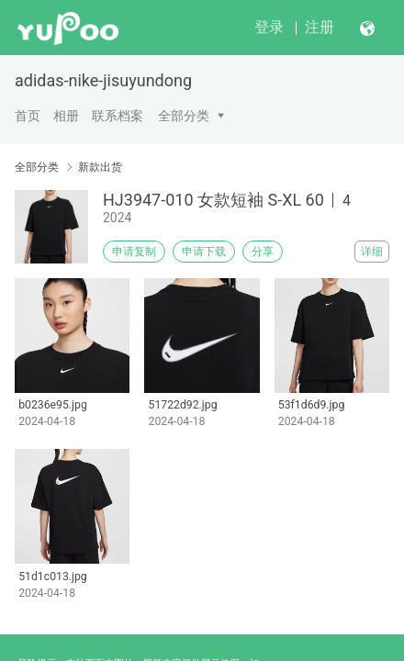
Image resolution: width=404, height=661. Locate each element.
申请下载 (204, 251)
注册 (319, 27)
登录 (269, 27)
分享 (263, 251)
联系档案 (117, 115)
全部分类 (183, 115)
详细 (372, 251)
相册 (66, 115)
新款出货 (100, 167)
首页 (27, 115)
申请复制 (134, 251)
